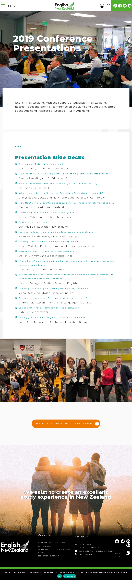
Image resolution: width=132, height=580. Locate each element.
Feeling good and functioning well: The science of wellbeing (52, 317)
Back (18, 146)
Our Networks (45, 546)
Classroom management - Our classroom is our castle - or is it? (53, 298)
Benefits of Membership (50, 556)
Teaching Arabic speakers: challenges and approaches (48, 241)
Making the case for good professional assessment (46, 251)
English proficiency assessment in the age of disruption (49, 308)
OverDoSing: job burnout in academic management (47, 212)
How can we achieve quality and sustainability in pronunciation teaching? (59, 183)
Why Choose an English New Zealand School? (52, 551)
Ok (59, 576)
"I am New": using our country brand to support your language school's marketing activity (67, 203)
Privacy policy (69, 576)
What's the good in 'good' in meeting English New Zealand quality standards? (61, 193)
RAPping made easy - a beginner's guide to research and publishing (56, 232)
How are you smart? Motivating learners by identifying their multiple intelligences (63, 174)
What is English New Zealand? (53, 543)
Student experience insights (34, 222)
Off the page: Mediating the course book (41, 164)
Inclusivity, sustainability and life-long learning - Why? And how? (53, 288)
